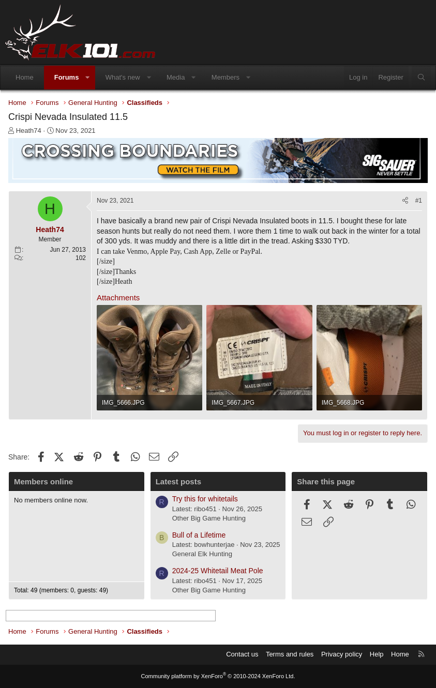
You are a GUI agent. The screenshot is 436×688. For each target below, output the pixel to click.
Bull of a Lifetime (199, 535)
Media (176, 77)
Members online (43, 481)
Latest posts (178, 481)
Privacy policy (341, 654)
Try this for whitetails (205, 499)
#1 (418, 200)
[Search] (421, 77)
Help (377, 654)
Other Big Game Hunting (209, 518)
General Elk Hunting (202, 554)
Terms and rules (289, 654)
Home (25, 77)
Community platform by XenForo (218, 676)
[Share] (405, 201)
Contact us (242, 654)
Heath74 (28, 130)
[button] (87, 77)
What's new (123, 77)
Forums (66, 77)
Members (225, 77)
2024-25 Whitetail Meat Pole (217, 571)
